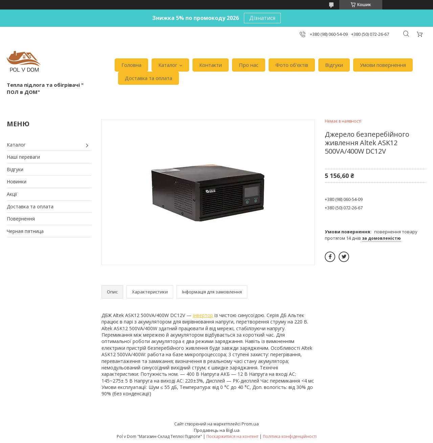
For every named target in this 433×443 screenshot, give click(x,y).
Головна (131, 64)
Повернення (21, 218)
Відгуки (334, 64)
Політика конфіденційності (290, 436)
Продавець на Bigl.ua (217, 430)
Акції (12, 194)
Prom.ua (250, 424)
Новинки (16, 181)
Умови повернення (383, 64)
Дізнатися (262, 18)
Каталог (167, 64)
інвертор (203, 315)
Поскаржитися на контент (232, 436)
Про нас (248, 64)
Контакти (210, 64)
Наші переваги (23, 157)
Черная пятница (25, 231)
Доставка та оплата (148, 78)
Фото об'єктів (291, 64)
